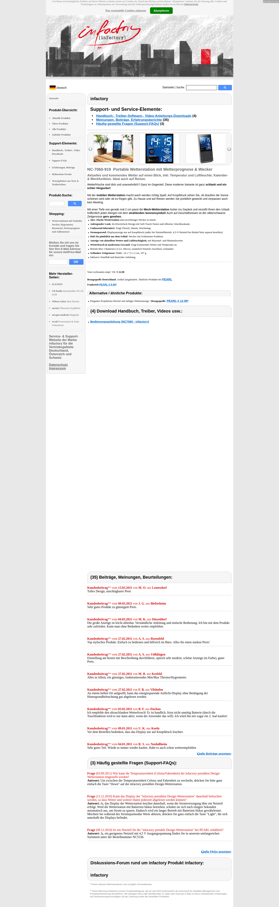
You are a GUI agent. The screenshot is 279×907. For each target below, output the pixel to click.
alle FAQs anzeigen (217, 851)
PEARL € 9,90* (108, 284)
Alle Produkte (59, 129)
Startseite (168, 87)
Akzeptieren (161, 10)
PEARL (167, 279)
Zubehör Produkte (61, 134)
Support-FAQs (59, 160)
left (90, 149)
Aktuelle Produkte (61, 118)
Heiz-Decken (65, 301)
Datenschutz (191, 4)
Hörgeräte (65, 315)
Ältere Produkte (60, 123)
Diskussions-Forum (62, 174)
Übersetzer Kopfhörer (66, 308)
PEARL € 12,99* (178, 300)
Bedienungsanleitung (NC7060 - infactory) (119, 321)
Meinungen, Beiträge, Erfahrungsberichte (129, 120)
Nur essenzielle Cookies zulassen (125, 10)
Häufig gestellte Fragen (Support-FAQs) (127, 124)
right (229, 149)
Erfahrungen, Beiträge (63, 167)
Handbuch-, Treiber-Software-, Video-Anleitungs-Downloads (143, 116)
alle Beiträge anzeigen (215, 753)
